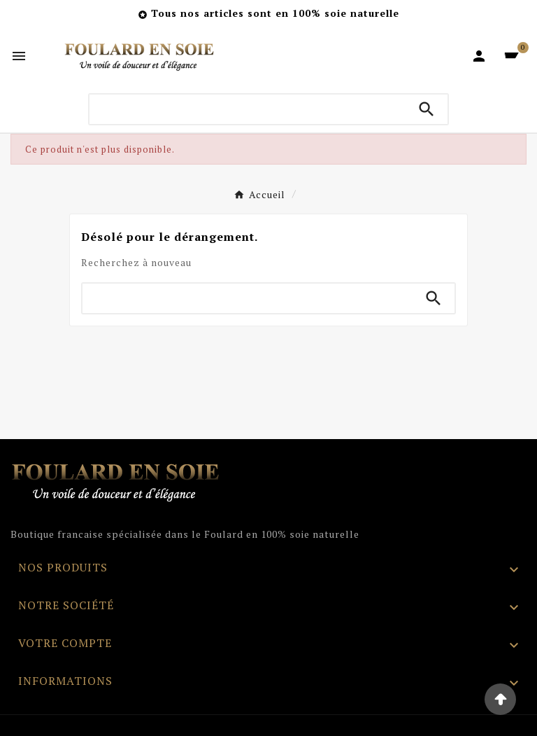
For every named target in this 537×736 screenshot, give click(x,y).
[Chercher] (248, 109)
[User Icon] (479, 56)
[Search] (427, 109)
